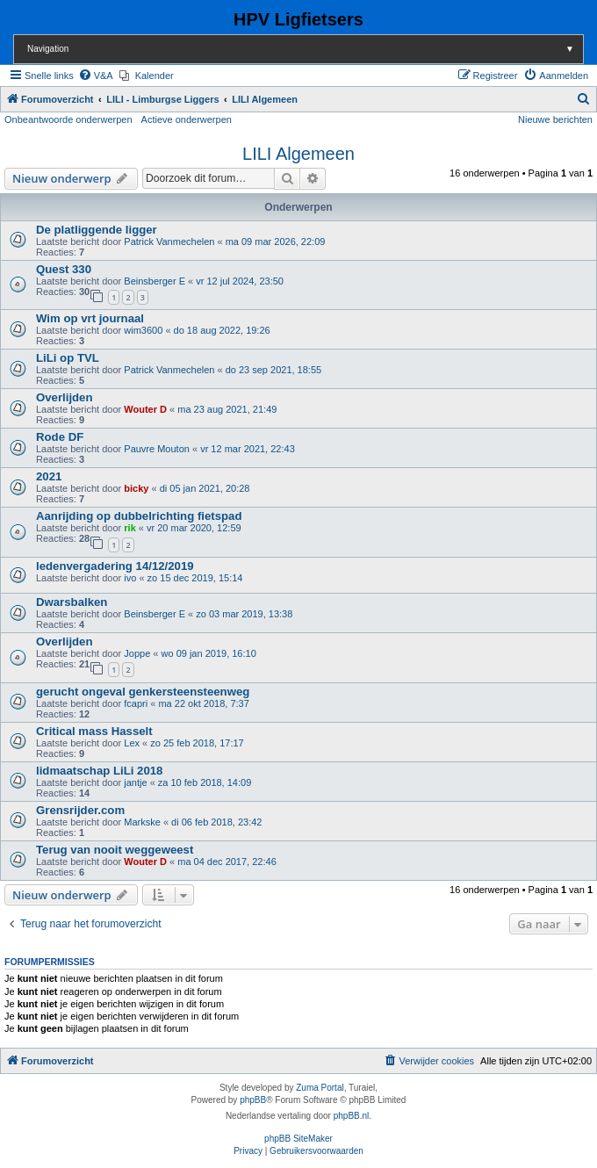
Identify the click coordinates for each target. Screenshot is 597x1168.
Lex (132, 743)
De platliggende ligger (96, 229)
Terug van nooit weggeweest (114, 849)
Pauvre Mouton (157, 448)
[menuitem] (95, 75)
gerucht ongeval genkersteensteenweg (142, 691)
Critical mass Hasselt (94, 731)
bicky (136, 488)
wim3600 (143, 330)
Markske (142, 822)
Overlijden (64, 397)
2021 (48, 476)
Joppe (137, 653)
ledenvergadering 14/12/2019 (115, 566)
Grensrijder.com (80, 810)
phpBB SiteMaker (298, 1138)
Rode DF (59, 436)
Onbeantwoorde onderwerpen (68, 119)
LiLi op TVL (67, 357)
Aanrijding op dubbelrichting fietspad (138, 516)
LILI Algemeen (298, 153)
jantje (135, 782)
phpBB (253, 1100)
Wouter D (145, 409)
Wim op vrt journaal (90, 318)
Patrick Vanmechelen (169, 241)
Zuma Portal (319, 1087)
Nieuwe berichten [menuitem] (555, 119)
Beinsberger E (154, 281)
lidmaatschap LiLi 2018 (99, 770)
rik (129, 528)
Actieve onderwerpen (186, 119)
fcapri (135, 703)
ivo (130, 578)
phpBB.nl (352, 1116)
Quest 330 (63, 269)
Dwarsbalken (71, 602)
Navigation (305, 48)
